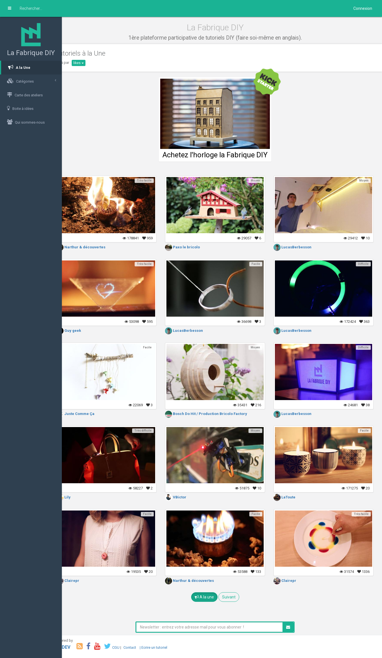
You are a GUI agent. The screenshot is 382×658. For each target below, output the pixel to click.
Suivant (235, 597)
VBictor (185, 497)
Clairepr (81, 580)
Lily (77, 497)
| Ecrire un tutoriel (167, 647)
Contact (143, 647)
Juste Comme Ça (89, 414)
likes (92, 63)
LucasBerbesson (297, 247)
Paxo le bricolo (191, 247)
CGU (129, 647)
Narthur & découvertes (94, 247)
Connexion (362, 8)
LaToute (289, 497)
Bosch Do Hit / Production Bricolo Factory (215, 414)
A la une (211, 597)
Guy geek (82, 330)
